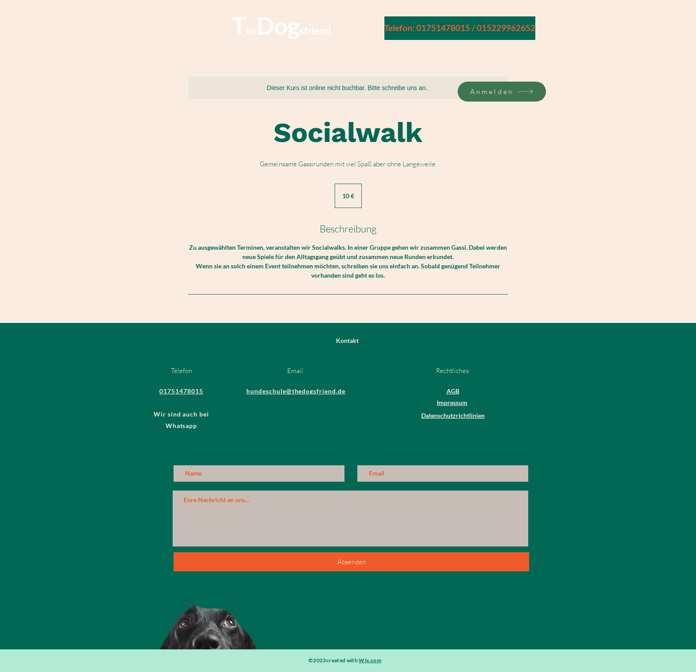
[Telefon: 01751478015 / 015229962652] (459, 28)
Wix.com (370, 660)
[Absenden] (351, 561)
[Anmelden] (502, 92)
